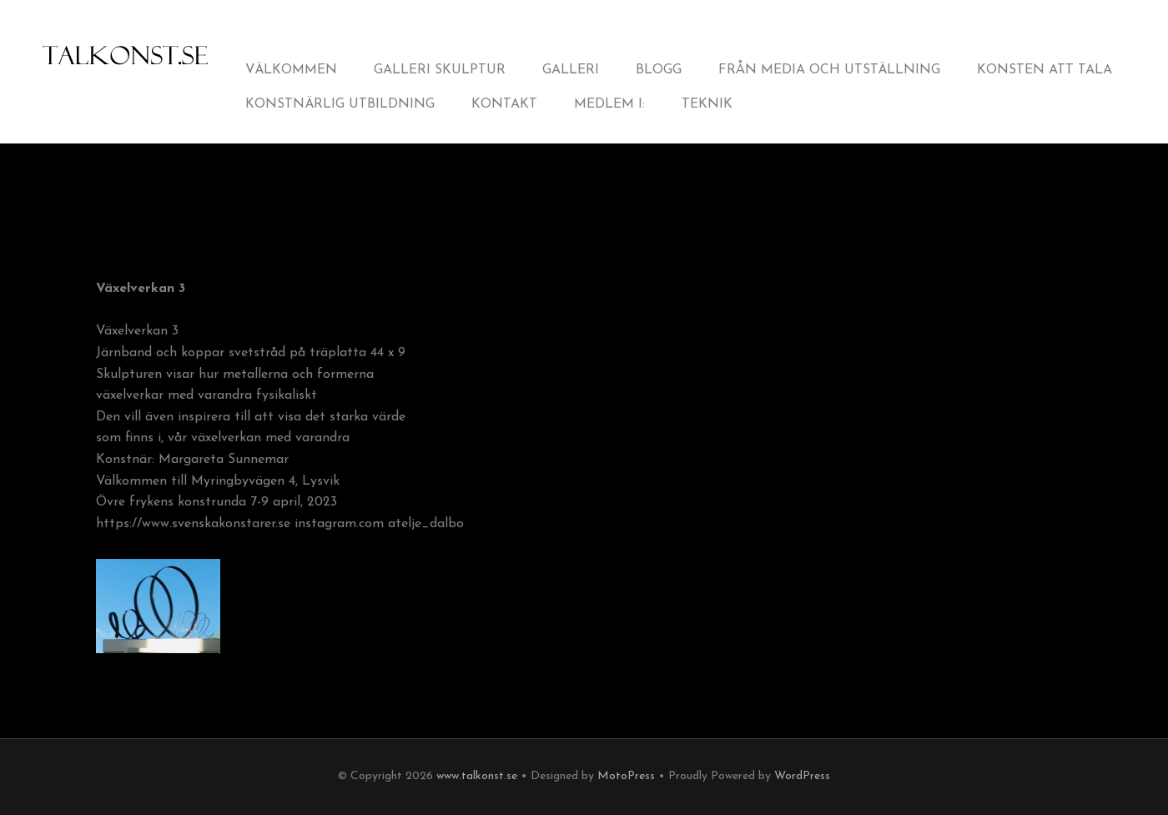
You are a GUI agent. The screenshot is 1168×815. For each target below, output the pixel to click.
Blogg (659, 70)
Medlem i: (609, 104)
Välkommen (291, 70)
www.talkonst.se (476, 776)
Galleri (570, 70)
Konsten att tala (1044, 70)
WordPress (802, 776)
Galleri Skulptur (440, 70)
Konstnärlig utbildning (340, 104)
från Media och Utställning (829, 70)
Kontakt (504, 104)
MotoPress (626, 776)
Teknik (707, 104)
